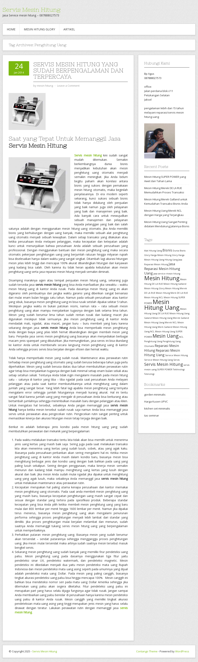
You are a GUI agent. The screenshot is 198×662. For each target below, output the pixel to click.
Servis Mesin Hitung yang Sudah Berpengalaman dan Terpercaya (78, 70)
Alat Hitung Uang (153, 250)
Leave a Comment (68, 85)
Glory (147, 255)
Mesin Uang (165, 336)
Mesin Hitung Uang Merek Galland (170, 318)
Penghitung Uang (153, 341)
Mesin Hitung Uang (162, 305)
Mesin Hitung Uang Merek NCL (160, 322)
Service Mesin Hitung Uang (158, 359)
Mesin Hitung (162, 278)
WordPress (182, 651)
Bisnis (167, 250)
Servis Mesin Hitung (31, 9)
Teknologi (149, 374)
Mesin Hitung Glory (154, 288)
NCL (181, 336)
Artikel (69, 29)
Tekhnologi (179, 369)
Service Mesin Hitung (176, 355)
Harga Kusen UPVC (156, 401)
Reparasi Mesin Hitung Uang (162, 352)
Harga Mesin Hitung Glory (164, 255)
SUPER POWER (164, 369)
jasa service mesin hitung (166, 273)
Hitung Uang (171, 259)
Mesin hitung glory (39, 29)
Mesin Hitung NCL (153, 297)
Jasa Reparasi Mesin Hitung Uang (162, 268)
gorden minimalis (155, 394)
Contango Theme (147, 651)
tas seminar (151, 415)
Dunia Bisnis (179, 250)
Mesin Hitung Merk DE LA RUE (172, 292)
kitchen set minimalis (157, 408)
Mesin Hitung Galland (174, 283)
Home (11, 29)
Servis (176, 359)
